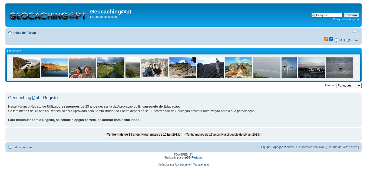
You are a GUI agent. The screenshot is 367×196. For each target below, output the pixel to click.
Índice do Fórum (24, 32)
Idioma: (330, 85)
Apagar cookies (283, 147)
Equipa (265, 147)
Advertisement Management (192, 164)
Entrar (355, 40)
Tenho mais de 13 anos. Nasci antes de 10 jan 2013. (143, 134)
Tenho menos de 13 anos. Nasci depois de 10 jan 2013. (223, 134)
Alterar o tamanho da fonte (355, 31)
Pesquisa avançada (346, 19)
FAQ (342, 40)
